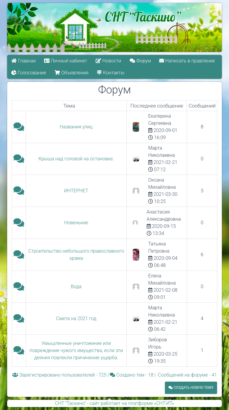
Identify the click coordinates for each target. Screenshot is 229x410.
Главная (23, 61)
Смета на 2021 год (76, 318)
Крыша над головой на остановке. (76, 159)
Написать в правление (187, 61)
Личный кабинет (65, 61)
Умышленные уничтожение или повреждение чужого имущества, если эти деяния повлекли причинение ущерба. (76, 350)
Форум (140, 61)
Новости (108, 61)
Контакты (110, 73)
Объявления (71, 73)
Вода (76, 286)
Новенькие (76, 222)
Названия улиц (76, 127)
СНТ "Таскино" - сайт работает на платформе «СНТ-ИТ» (114, 403)
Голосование (28, 73)
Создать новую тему (190, 388)
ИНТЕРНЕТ (76, 191)
